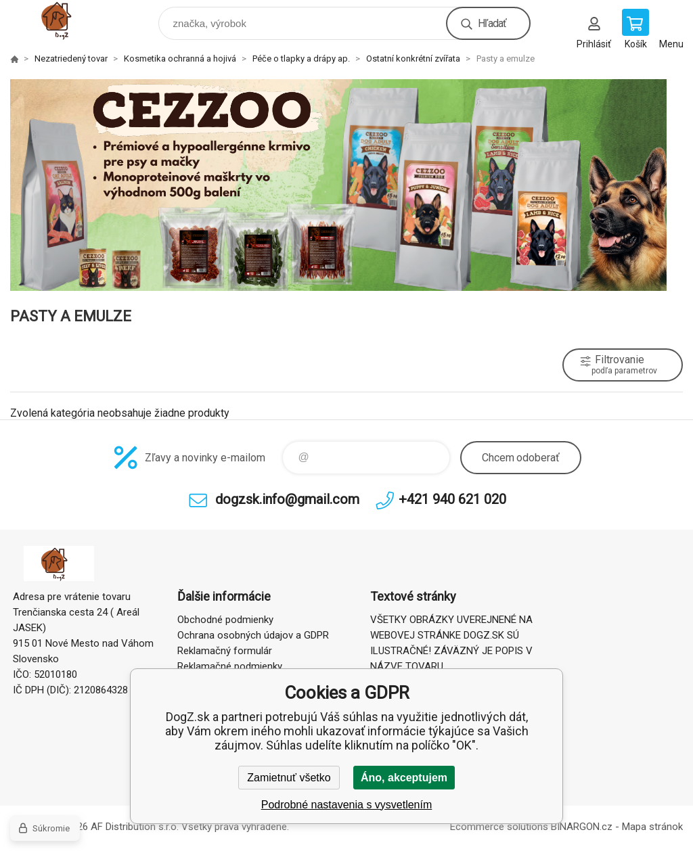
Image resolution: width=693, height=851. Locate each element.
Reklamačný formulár (224, 651)
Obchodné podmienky (225, 620)
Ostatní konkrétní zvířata (413, 58)
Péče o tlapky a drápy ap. (301, 58)
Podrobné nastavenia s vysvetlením (346, 804)
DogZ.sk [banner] (70, 20)
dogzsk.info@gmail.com (287, 499)
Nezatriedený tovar (71, 58)
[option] (346, 185)
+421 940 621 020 (452, 499)
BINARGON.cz (581, 827)
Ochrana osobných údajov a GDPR (253, 635)
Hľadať (492, 23)
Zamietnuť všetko (288, 777)
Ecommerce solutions (499, 827)
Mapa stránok (652, 827)
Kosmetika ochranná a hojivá (180, 58)
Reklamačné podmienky (229, 666)
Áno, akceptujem (404, 777)
